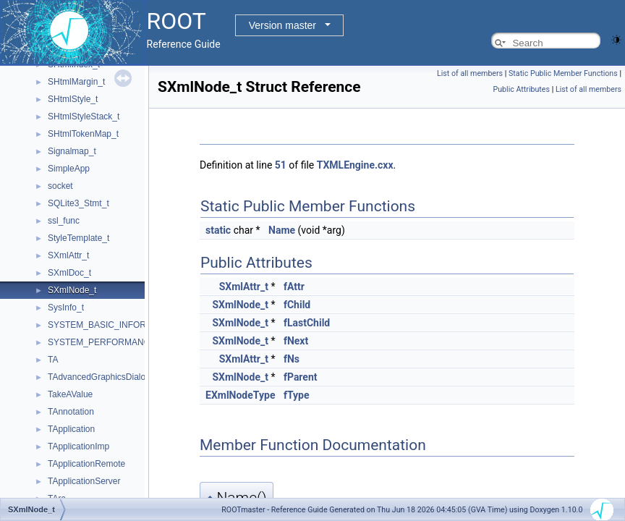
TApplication (71, 429)
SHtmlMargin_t (76, 82)
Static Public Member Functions (563, 73)
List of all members (470, 73)
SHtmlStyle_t (73, 99)
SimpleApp (69, 169)
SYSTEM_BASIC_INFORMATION (113, 325)
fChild (297, 304)
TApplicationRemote (86, 464)
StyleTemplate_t (78, 238)
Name (281, 230)
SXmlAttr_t (68, 255)
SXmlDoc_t (69, 273)
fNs (291, 359)
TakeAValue (70, 394)
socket (60, 186)
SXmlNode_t (72, 290)
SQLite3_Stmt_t (78, 203)
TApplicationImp (78, 446)
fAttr (294, 286)
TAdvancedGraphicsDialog (99, 377)
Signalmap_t (72, 151)
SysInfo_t (66, 307)
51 (280, 165)
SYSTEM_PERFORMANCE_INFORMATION (134, 342)
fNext (296, 341)
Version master (282, 25)
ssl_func (64, 221)
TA (53, 360)
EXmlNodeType (240, 395)
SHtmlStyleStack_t (83, 116)
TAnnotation (71, 412)
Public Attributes (521, 89)
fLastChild (307, 323)
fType (297, 395)
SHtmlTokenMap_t (83, 134)
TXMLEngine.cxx (355, 165)
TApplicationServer (84, 481)
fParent (301, 377)
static (218, 230)
